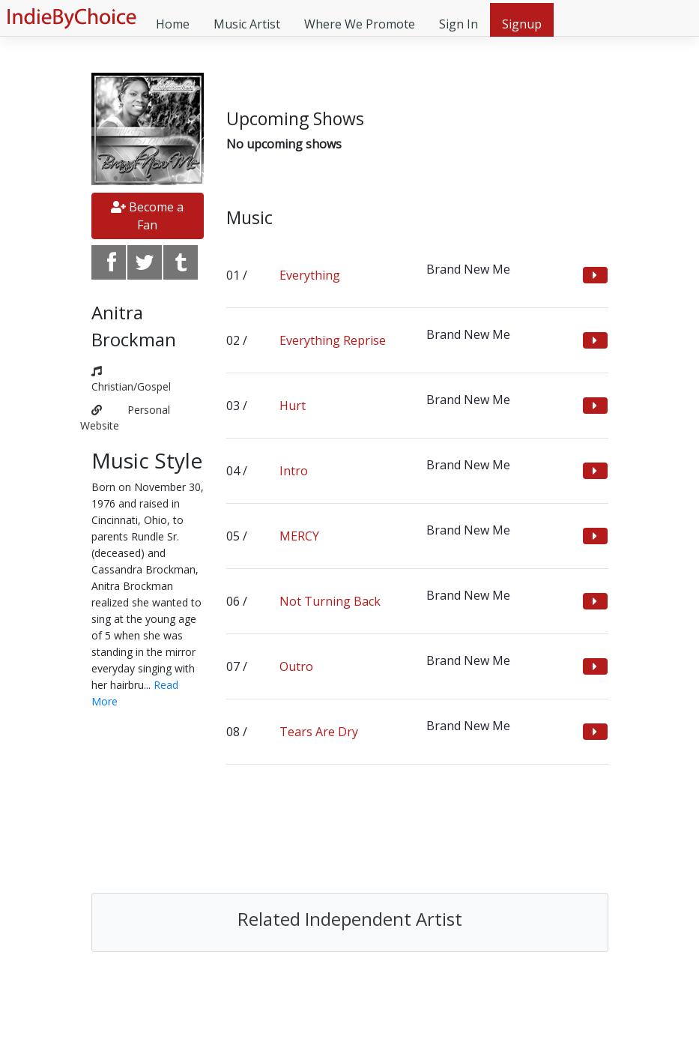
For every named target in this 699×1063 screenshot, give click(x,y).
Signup (522, 24)
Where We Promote (359, 24)
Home (173, 24)
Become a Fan (147, 216)
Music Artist (247, 24)
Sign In (458, 24)
